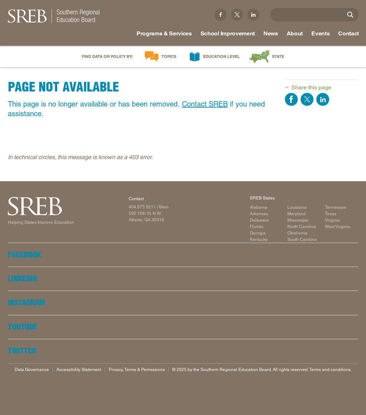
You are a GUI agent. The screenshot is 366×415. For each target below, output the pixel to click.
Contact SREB (205, 104)
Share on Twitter (307, 99)
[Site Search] (350, 14)
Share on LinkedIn (322, 99)
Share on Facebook (291, 99)
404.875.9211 (142, 206)
